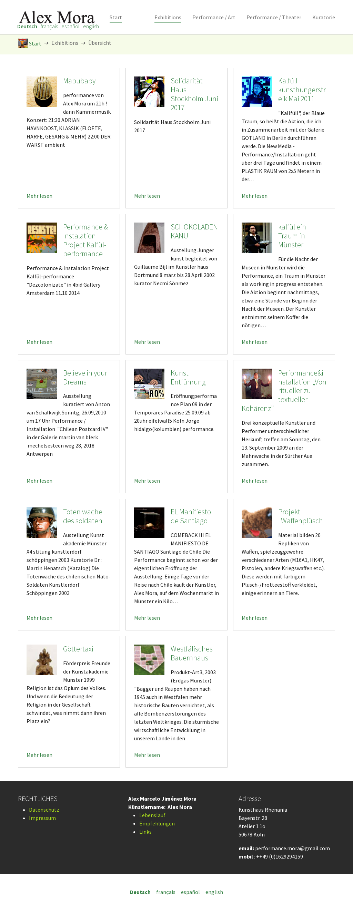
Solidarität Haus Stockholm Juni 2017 (194, 94)
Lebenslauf (152, 815)
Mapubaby (79, 80)
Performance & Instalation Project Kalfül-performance (85, 240)
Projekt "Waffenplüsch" (302, 516)
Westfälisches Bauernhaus (192, 653)
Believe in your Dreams (85, 377)
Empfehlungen (157, 823)
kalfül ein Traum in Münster (292, 235)
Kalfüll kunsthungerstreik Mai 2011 (302, 89)
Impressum (42, 817)
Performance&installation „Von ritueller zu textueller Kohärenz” (284, 390)
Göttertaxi (78, 649)
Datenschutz (44, 809)
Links (145, 831)
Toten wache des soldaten (82, 516)
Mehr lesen (39, 195)
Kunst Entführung (188, 377)
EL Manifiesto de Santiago (191, 516)
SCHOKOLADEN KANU (194, 231)
